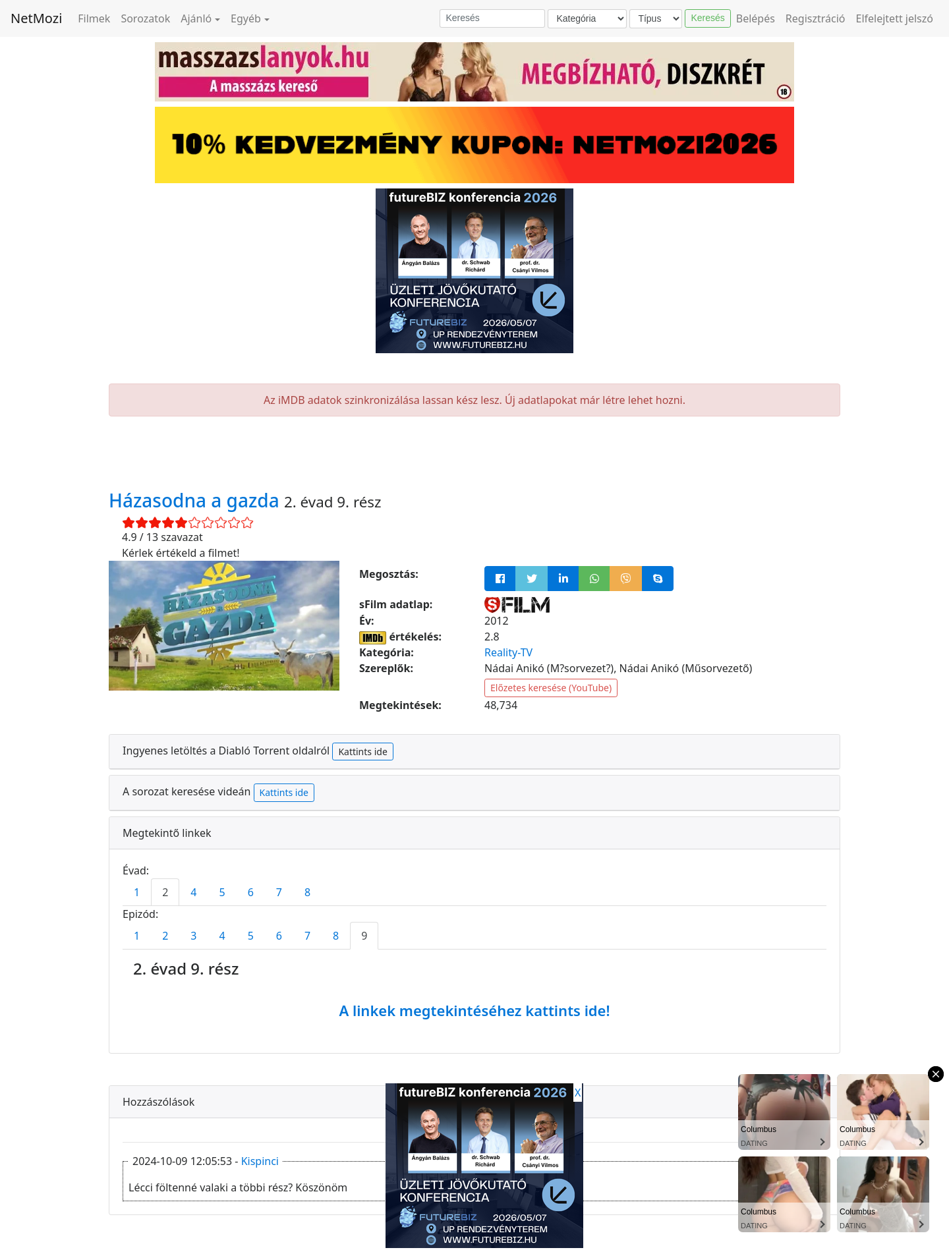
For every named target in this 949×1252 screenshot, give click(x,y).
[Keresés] (492, 18)
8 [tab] (307, 892)
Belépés (755, 18)
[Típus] (655, 18)
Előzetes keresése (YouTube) (551, 687)
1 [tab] (137, 892)
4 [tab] (193, 892)
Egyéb (246, 18)
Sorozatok (145, 18)
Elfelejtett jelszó (895, 18)
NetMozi (36, 18)
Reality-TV (508, 652)
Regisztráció (816, 18)
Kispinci (260, 1161)
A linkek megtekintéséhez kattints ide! (474, 1010)
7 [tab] (279, 892)
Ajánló (196, 18)
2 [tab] (165, 892)
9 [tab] (364, 935)
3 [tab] (193, 935)
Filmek (94, 18)
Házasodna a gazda (196, 500)
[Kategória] (587, 18)
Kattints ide (362, 751)
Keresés (707, 18)
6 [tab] (251, 892)
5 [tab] (222, 892)
